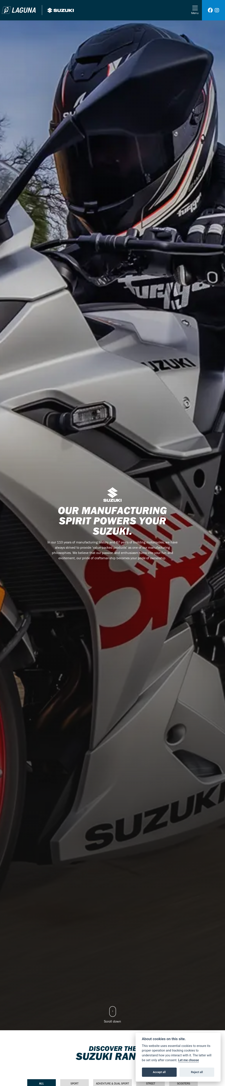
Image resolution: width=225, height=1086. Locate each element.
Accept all (159, 1072)
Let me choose (188, 1060)
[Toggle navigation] (195, 10)
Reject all (197, 1072)
